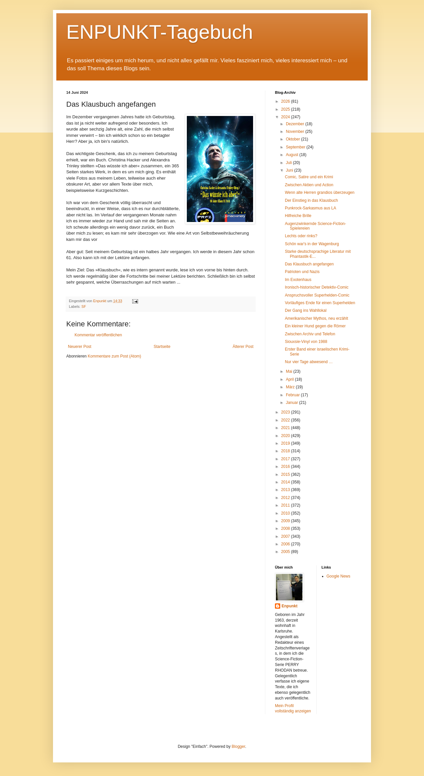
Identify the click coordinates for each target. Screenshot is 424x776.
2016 (286, 466)
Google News (338, 576)
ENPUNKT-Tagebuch (159, 32)
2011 (286, 505)
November (295, 131)
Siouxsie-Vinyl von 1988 (306, 341)
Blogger (238, 746)
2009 (286, 521)
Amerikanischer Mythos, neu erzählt (316, 318)
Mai (289, 371)
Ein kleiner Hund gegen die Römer (315, 326)
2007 (286, 536)
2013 (286, 489)
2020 (286, 435)
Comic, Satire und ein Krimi (309, 177)
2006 (286, 544)
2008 (286, 528)
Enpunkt (289, 606)
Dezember (295, 124)
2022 (286, 420)
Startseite (162, 346)
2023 (286, 412)
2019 (286, 443)
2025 (286, 109)
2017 (286, 459)
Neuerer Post (79, 346)
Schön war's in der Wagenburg (312, 244)
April (290, 379)
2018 (286, 451)
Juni (290, 170)
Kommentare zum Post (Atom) (114, 356)
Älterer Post (243, 346)
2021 (286, 427)
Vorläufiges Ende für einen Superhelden (320, 303)
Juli (289, 162)
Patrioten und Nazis (302, 271)
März (291, 387)
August (292, 154)
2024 (286, 117)
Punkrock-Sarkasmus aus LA (310, 208)
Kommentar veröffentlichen (98, 335)
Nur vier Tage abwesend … (309, 362)
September (296, 147)
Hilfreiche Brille (298, 215)
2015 (286, 474)
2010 (286, 513)
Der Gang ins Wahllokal (306, 310)
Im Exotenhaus (298, 279)
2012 (286, 497)
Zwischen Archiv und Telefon (310, 334)
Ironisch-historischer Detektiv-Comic (316, 287)
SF (83, 306)
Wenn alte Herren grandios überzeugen (319, 192)
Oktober (293, 139)
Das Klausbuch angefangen (309, 264)
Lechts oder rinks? (301, 236)
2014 (286, 482)
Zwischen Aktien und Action (309, 185)
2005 (286, 551)
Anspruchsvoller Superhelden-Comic (317, 295)
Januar (292, 402)
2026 (286, 101)
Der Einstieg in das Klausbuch (311, 200)
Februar (293, 395)
